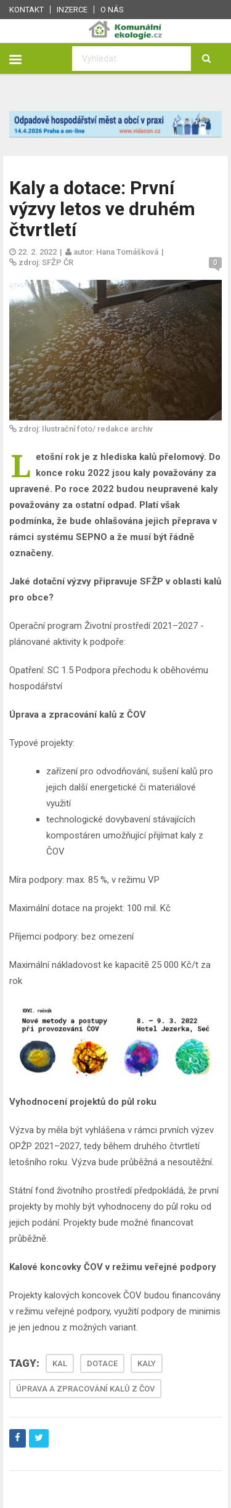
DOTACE (102, 1363)
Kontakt (26, 9)
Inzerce (72, 9)
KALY (146, 1363)
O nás (112, 9)
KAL (59, 1363)
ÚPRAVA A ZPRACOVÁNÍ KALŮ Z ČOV (85, 1388)
